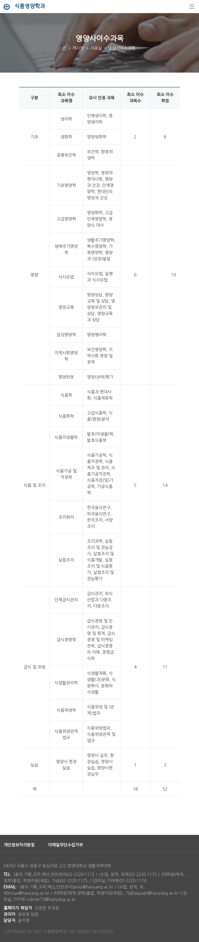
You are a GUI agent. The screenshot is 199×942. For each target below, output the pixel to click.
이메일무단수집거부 (65, 845)
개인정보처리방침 (19, 845)
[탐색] (191, 6)
